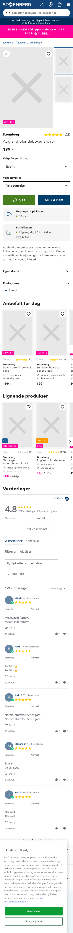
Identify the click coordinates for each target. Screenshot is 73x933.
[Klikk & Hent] (54, 200)
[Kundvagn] (59, 4)
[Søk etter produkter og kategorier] (37, 12)
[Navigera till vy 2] (63, 89)
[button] (10, 628)
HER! (45, 33)
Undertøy (36, 42)
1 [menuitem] (32, 839)
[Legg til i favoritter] (48, 53)
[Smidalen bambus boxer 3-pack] (51, 349)
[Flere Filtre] (15, 574)
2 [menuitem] (36, 839)
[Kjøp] (19, 200)
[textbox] (67, 590)
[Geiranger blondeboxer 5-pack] (17, 442)
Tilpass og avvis (33, 921)
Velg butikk (22, 237)
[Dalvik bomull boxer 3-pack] (17, 349)
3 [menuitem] (41, 839)
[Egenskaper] (36, 271)
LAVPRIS (8, 42)
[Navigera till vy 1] (63, 60)
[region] (33, 886)
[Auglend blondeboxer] (51, 440)
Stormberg (11, 134)
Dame (22, 42)
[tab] (37, 529)
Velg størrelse (37, 185)
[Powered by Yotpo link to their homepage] (61, 499)
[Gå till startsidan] (17, 4)
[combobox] (58, 588)
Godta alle (33, 911)
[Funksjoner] (36, 283)
